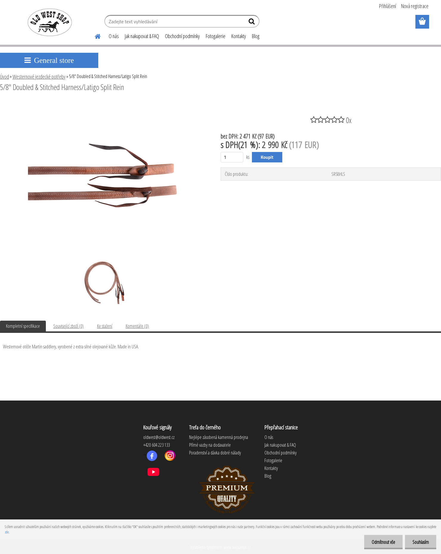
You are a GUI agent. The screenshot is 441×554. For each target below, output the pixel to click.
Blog (255, 36)
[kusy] (232, 157)
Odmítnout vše (383, 542)
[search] (252, 23)
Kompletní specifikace (23, 326)
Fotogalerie (215, 36)
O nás (114, 36)
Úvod (4, 76)
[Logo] (49, 22)
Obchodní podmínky (182, 36)
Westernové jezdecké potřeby (39, 76)
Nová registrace (414, 6)
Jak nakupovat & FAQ (142, 36)
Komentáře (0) (137, 326)
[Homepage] (94, 35)
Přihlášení (387, 6)
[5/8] (102, 103)
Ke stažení (104, 326)
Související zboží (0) (68, 326)
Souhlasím (420, 542)
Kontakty (238, 36)
